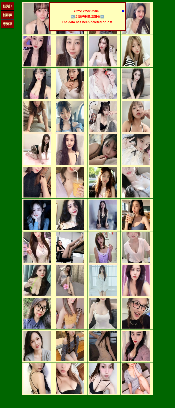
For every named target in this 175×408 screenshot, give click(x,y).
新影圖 (7, 15)
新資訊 (7, 6)
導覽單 (7, 24)
